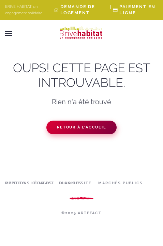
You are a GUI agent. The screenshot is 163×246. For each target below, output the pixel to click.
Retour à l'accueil (81, 127)
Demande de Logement (77, 9)
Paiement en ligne (137, 9)
